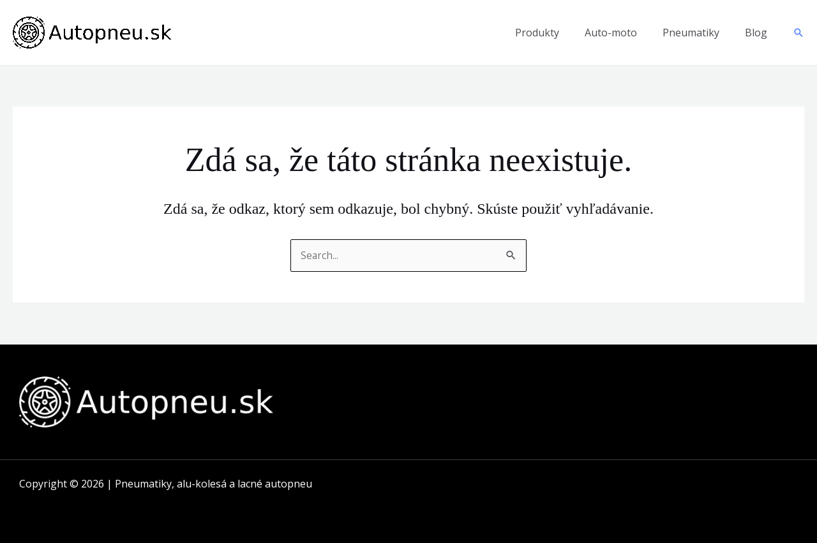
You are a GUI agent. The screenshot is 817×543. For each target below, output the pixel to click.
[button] (798, 32)
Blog (756, 33)
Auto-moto (611, 33)
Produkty (537, 33)
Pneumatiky (691, 33)
